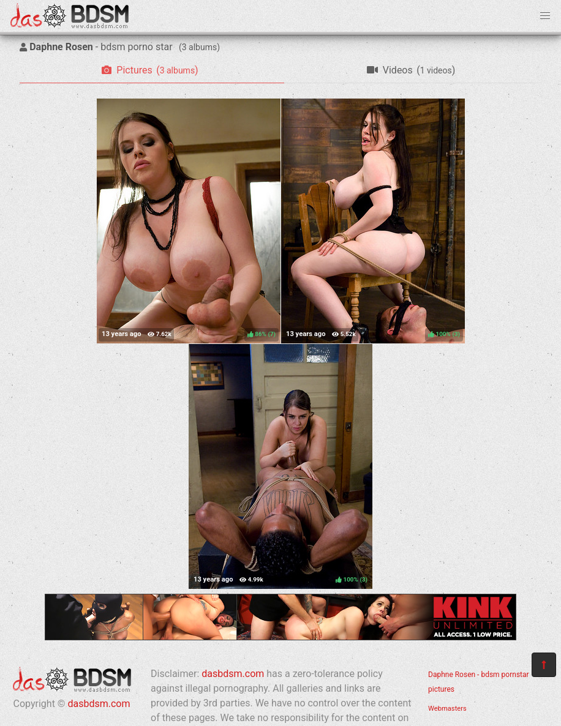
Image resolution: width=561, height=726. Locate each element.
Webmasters (447, 709)
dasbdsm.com (98, 703)
